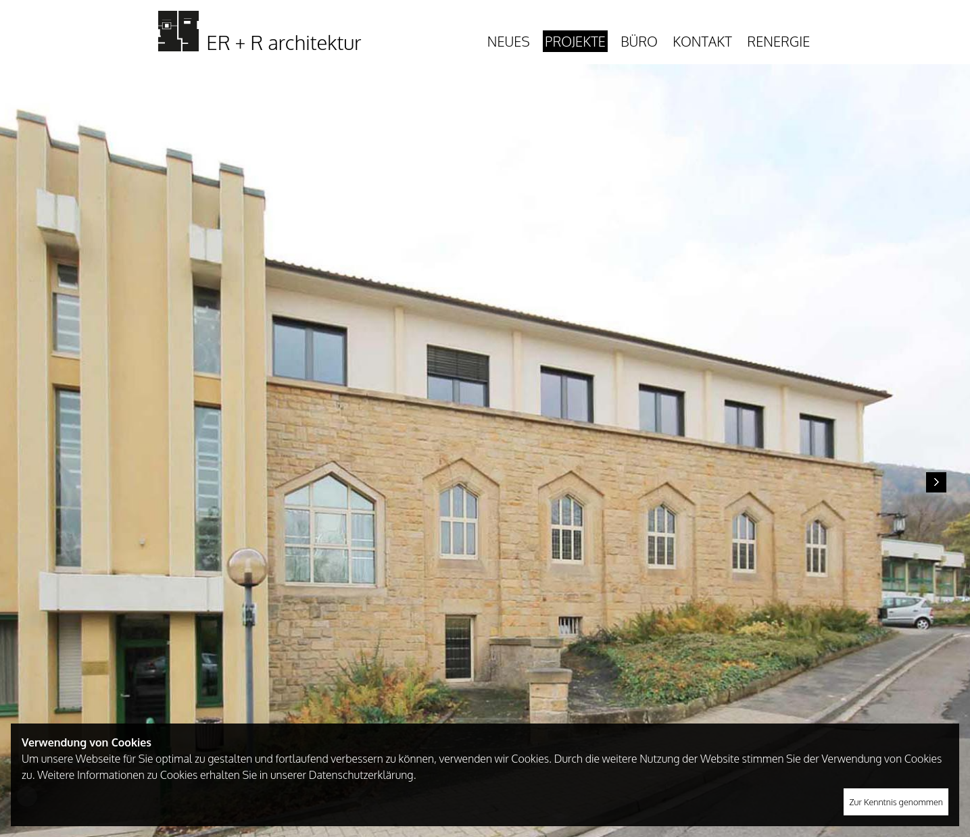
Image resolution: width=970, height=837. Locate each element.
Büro (639, 41)
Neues (508, 41)
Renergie (778, 41)
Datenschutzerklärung (361, 775)
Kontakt (702, 41)
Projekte (575, 41)
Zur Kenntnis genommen (896, 801)
